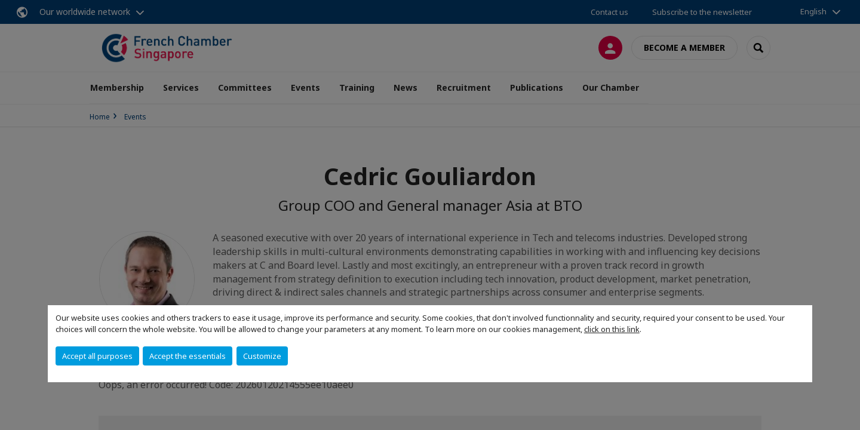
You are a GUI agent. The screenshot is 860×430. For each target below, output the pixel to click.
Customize (262, 356)
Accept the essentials (187, 356)
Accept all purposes (97, 356)
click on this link (612, 329)
